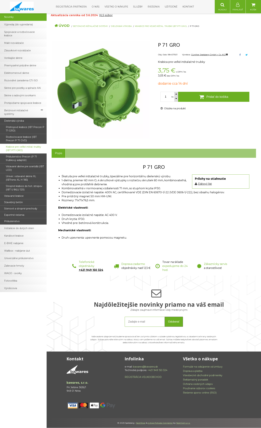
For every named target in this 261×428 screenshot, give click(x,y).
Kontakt (188, 6)
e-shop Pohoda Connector (160, 423)
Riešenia (154, 6)
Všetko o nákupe (116, 6)
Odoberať (173, 321)
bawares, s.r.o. (77, 383)
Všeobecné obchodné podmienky (202, 375)
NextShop (140, 423)
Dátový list (205, 184)
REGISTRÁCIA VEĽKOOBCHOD (143, 377)
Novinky (9, 17)
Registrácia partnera (71, 6)
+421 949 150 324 (91, 270)
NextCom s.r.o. (183, 423)
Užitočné (171, 6)
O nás (96, 6)
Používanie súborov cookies (199, 388)
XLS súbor (106, 15)
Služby (138, 6)
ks (172, 97)
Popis (58, 153)
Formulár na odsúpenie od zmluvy (203, 366)
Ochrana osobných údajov (198, 384)
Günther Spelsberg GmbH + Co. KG (209, 54)
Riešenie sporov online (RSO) (200, 392)
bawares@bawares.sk (145, 366)
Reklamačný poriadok (195, 379)
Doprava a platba (192, 371)
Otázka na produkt (173, 108)
